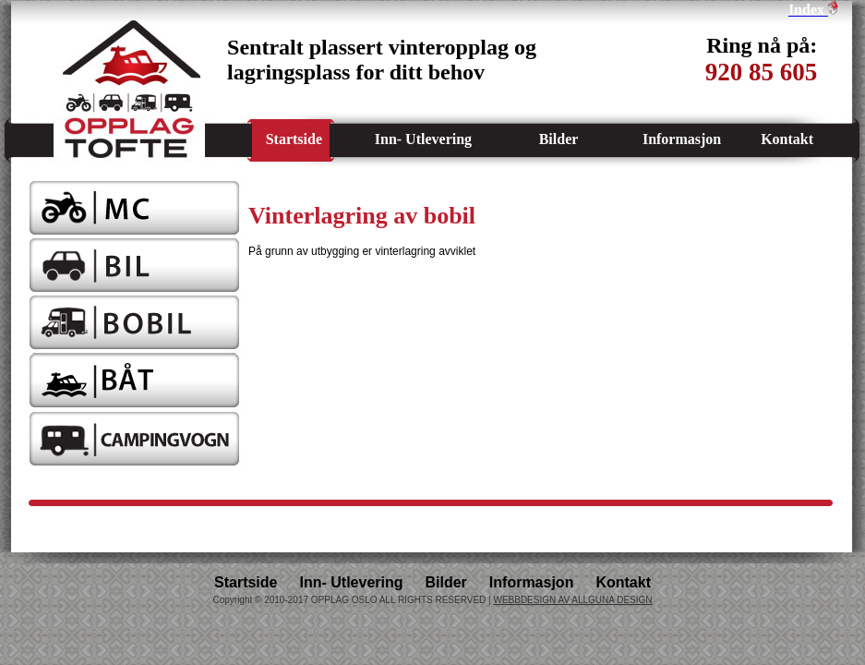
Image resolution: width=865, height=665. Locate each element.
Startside (294, 139)
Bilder (559, 139)
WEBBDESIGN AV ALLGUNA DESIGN (572, 600)
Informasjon (682, 139)
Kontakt (787, 139)
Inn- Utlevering (423, 139)
